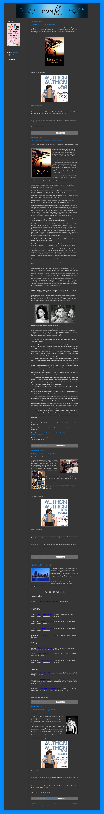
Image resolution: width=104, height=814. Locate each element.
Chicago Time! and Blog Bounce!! (45, 453)
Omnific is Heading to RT (41, 565)
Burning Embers (60, 28)
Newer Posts (34, 803)
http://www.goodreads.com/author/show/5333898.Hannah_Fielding (53, 436)
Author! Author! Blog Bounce (43, 24)
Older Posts (75, 803)
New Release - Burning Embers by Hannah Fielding (52, 141)
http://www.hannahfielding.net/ (43, 437)
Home (55, 803)
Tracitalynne (13, 54)
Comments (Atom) (41, 806)
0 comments (51, 132)
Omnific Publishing (14, 52)
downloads (56, 721)
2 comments (51, 557)
